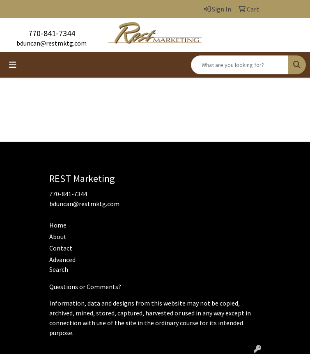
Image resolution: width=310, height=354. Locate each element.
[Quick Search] (240, 64)
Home (58, 225)
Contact (60, 248)
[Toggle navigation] (12, 65)
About (58, 236)
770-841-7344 (51, 33)
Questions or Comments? (85, 287)
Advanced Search (62, 264)
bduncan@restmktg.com (51, 43)
